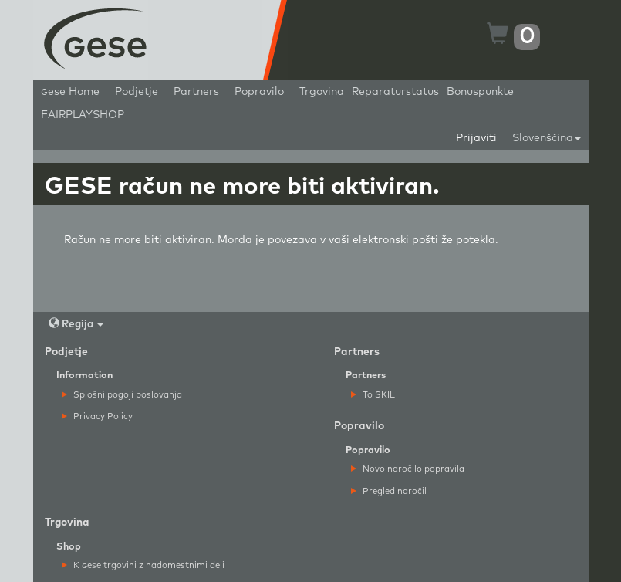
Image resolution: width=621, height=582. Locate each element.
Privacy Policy (97, 416)
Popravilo (259, 91)
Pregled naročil (389, 491)
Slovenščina (546, 138)
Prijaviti (476, 138)
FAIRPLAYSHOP (82, 115)
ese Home (70, 91)
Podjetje (136, 91)
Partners (196, 91)
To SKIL (373, 395)
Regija (76, 324)
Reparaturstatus (395, 91)
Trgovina (321, 91)
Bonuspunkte (480, 91)
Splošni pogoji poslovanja (122, 395)
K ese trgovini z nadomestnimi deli (143, 565)
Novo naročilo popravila (407, 469)
